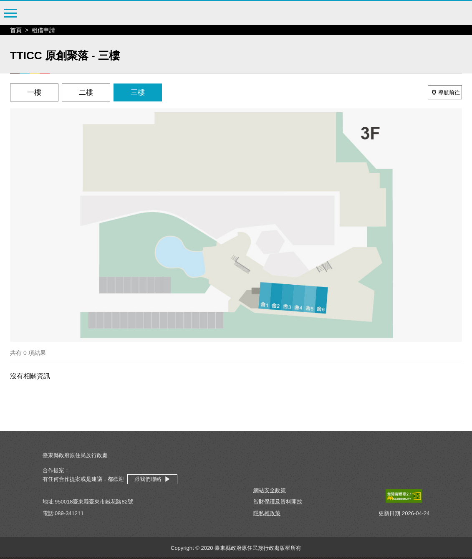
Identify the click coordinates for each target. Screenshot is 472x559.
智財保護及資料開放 (277, 501)
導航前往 (445, 92)
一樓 (34, 92)
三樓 (138, 92)
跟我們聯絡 (152, 479)
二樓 (86, 92)
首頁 (16, 30)
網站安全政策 (269, 490)
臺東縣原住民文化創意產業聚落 (236, 13)
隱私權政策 (266, 513)
